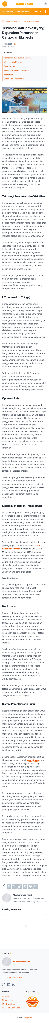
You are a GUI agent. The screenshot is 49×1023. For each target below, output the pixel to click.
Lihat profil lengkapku (12, 977)
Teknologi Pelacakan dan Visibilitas (18, 58)
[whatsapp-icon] (13, 984)
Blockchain (8, 74)
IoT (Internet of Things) (13, 62)
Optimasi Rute (9, 66)
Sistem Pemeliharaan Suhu (14, 79)
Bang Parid (28, 1018)
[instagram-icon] (3, 984)
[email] (35, 886)
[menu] (4, 4)
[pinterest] (30, 886)
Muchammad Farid (21, 961)
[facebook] (9, 886)
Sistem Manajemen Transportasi (17, 70)
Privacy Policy (9, 1004)
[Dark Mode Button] (45, 4)
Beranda (7, 997)
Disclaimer (7, 1000)
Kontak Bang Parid (11, 1008)
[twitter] (14, 886)
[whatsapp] (19, 886)
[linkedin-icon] (8, 984)
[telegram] (25, 886)
